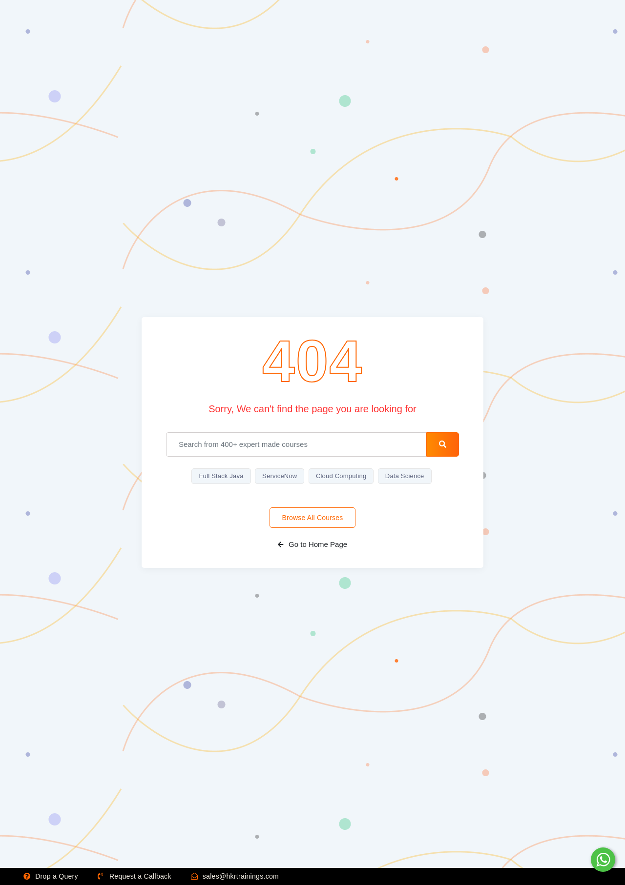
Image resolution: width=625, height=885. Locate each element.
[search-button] (442, 444)
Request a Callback (134, 876)
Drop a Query (50, 876)
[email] (296, 444)
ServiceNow (279, 476)
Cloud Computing (341, 476)
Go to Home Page (312, 544)
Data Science (404, 476)
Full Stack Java (221, 476)
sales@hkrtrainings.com (235, 876)
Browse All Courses (312, 518)
